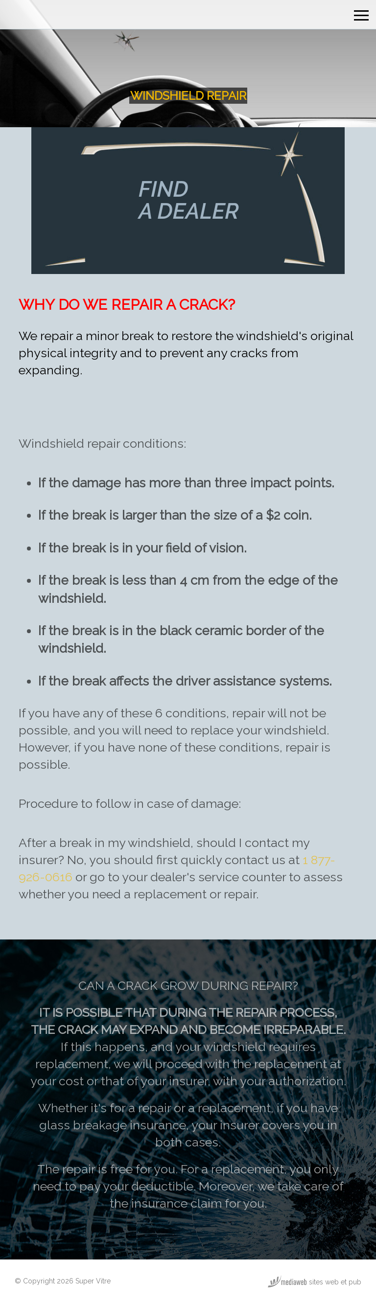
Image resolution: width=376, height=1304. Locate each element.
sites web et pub (314, 1282)
